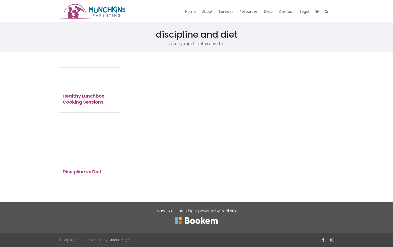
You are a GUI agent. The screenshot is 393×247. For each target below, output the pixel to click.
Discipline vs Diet (82, 172)
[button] (326, 11)
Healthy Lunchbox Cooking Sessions (83, 99)
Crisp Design (119, 239)
